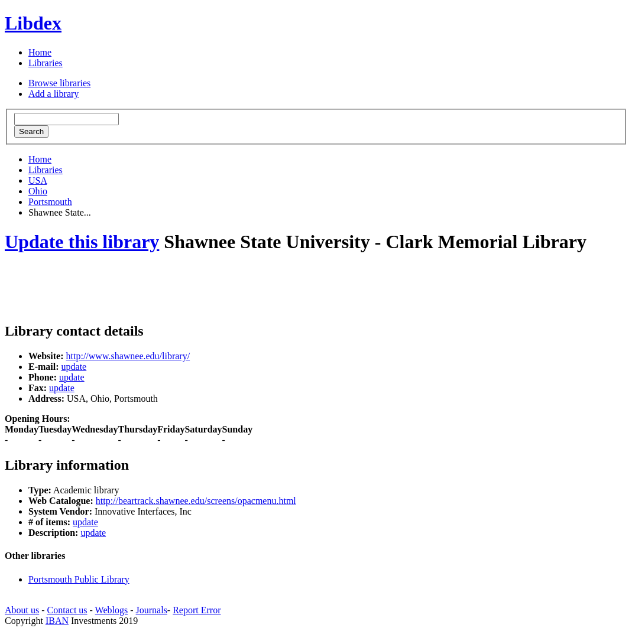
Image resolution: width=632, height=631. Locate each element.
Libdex (33, 23)
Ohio (37, 191)
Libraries (45, 63)
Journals (151, 610)
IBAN (57, 621)
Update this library (82, 241)
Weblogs (111, 610)
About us (22, 610)
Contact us (67, 610)
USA (37, 180)
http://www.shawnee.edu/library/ (128, 356)
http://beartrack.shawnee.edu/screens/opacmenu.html (196, 501)
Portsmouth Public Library (78, 579)
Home (39, 52)
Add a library (53, 94)
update (74, 367)
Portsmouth (50, 202)
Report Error (197, 610)
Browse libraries (59, 83)
